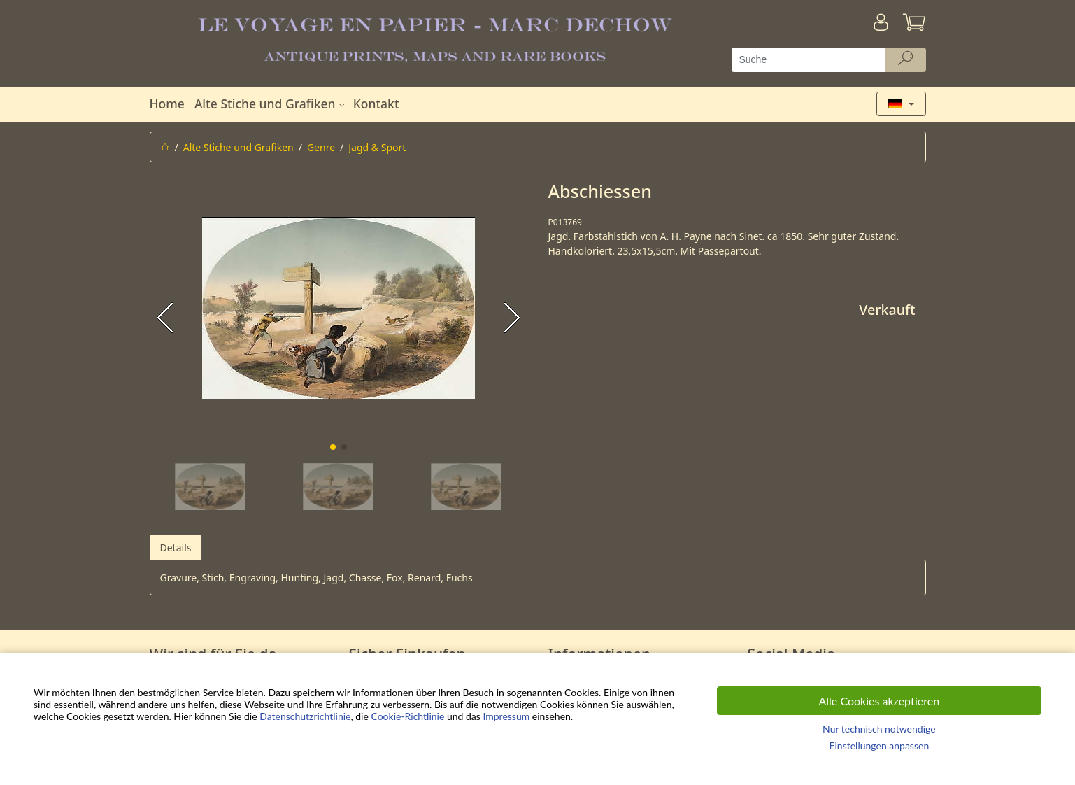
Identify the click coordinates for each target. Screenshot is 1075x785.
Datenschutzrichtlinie (304, 716)
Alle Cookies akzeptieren (879, 700)
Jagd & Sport (377, 147)
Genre (321, 147)
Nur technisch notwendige (879, 729)
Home (167, 103)
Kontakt (376, 103)
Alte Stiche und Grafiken (271, 103)
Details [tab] (176, 547)
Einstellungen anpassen (879, 745)
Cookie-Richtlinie (407, 716)
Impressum (506, 716)
